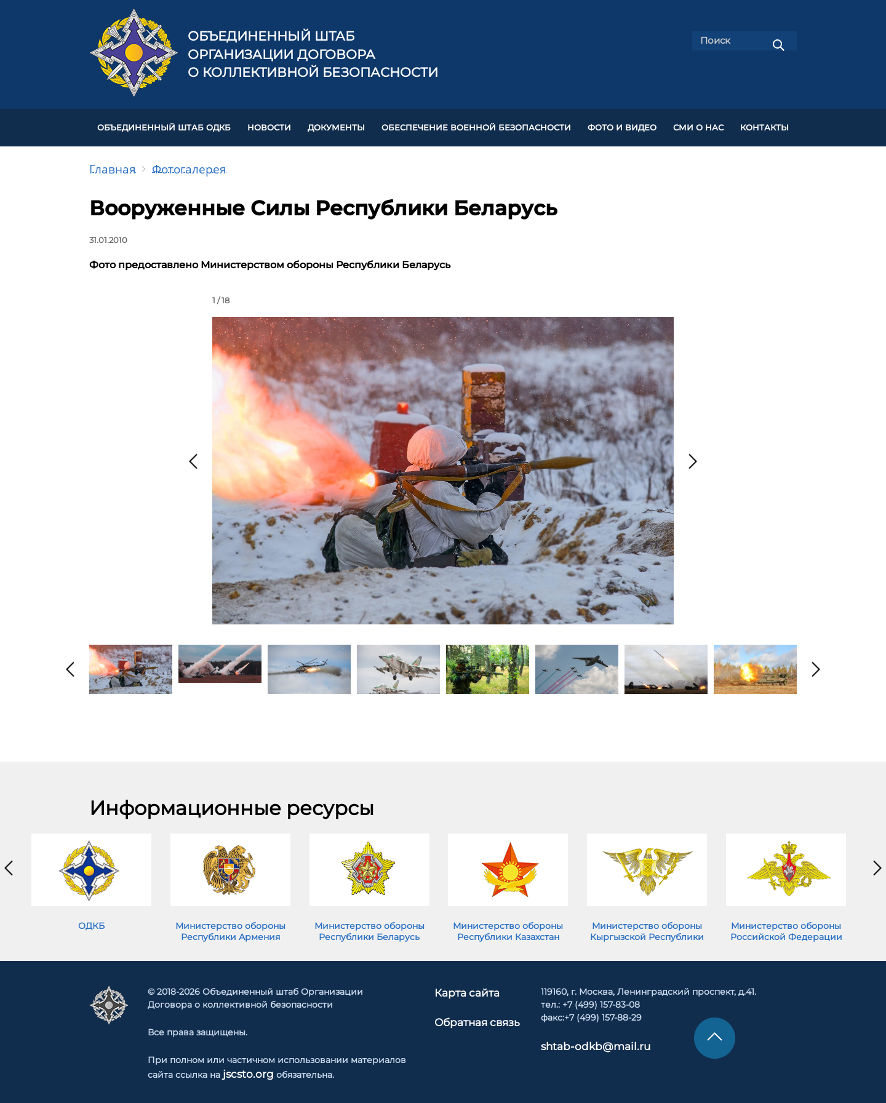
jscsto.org (244, 1065)
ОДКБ (91, 918)
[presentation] (193, 454)
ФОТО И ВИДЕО (622, 124)
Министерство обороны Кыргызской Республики (647, 924)
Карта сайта (468, 984)
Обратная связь (476, 1011)
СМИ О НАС (698, 124)
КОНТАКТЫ (764, 124)
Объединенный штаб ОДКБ (164, 124)
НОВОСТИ (269, 124)
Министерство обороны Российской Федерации (786, 924)
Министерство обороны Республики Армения (230, 924)
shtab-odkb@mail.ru (579, 1037)
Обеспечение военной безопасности (476, 124)
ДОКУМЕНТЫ (336, 124)
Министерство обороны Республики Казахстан (508, 924)
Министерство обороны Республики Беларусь (369, 924)
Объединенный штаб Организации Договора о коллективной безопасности (313, 54)
